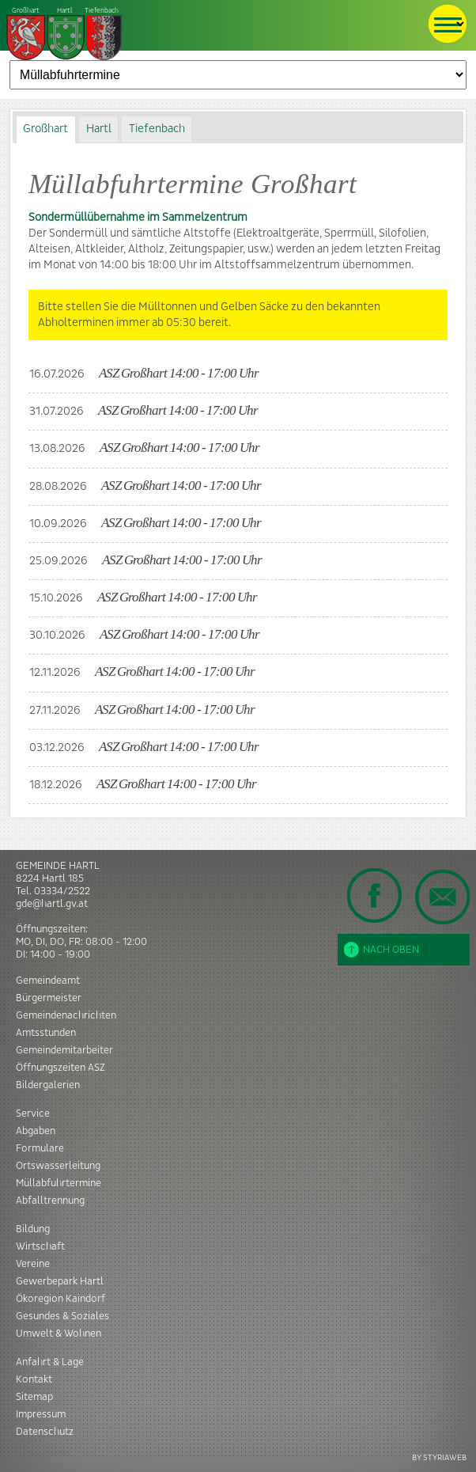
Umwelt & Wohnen (58, 1333)
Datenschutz (45, 1431)
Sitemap (34, 1396)
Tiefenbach (64, 34)
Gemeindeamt (48, 980)
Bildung (33, 1229)
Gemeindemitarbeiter (64, 1050)
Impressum (41, 1414)
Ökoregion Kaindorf (60, 1298)
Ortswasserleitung (58, 1165)
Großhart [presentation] (45, 129)
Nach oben (381, 950)
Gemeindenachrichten (66, 1015)
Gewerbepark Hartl (60, 1281)
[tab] (46, 129)
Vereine (33, 1264)
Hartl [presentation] (98, 129)
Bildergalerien (48, 1085)
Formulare (40, 1148)
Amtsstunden (46, 1032)
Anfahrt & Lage (50, 1362)
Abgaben (35, 1131)
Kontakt (34, 1379)
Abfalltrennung (50, 1200)
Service (33, 1113)
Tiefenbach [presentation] (157, 129)
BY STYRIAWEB (439, 1457)
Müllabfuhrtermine (58, 1183)
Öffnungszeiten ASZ (60, 1067)
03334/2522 (62, 891)
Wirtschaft (40, 1246)
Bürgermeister (48, 998)
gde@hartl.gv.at (52, 903)
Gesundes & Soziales (62, 1316)
